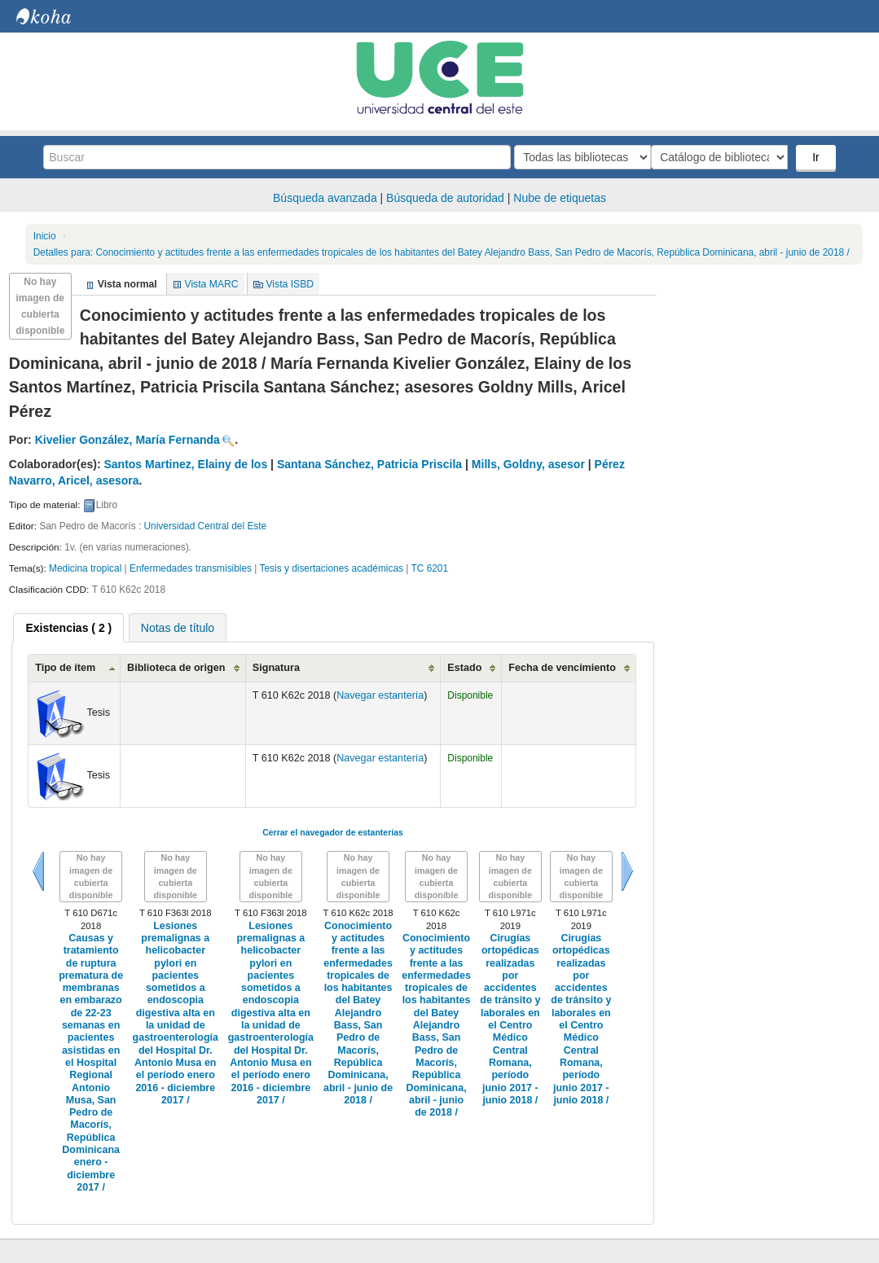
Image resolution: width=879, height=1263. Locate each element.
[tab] (68, 627)
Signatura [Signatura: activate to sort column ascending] (276, 667)
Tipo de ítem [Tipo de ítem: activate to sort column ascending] (65, 667)
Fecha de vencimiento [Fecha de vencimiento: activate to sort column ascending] (562, 667)
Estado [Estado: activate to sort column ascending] (464, 667)
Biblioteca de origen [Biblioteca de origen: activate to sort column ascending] (176, 667)
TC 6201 (429, 568)
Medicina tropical (85, 568)
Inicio (44, 236)
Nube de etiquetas (559, 197)
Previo (38, 871)
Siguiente (627, 871)
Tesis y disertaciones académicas (331, 568)
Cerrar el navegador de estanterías (332, 832)
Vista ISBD (290, 284)
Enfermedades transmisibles (191, 568)
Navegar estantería (380, 695)
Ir (817, 157)
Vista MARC (212, 284)
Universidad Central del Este (205, 526)
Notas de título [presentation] (177, 627)
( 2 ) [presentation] (68, 627)
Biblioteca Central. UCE (57, 16)
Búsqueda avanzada (325, 197)
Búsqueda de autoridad (445, 197)
